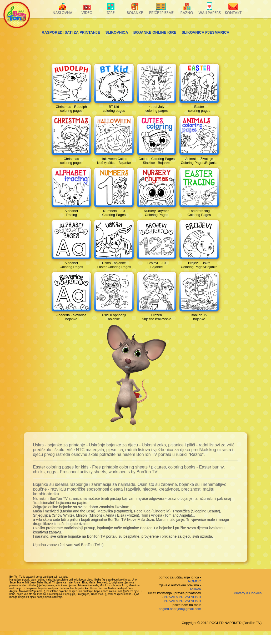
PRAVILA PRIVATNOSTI (182, 597)
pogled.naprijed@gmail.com (180, 609)
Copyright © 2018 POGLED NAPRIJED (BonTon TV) (222, 623)
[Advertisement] (135, 47)
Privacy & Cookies (248, 593)
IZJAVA (195, 589)
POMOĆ (194, 581)
